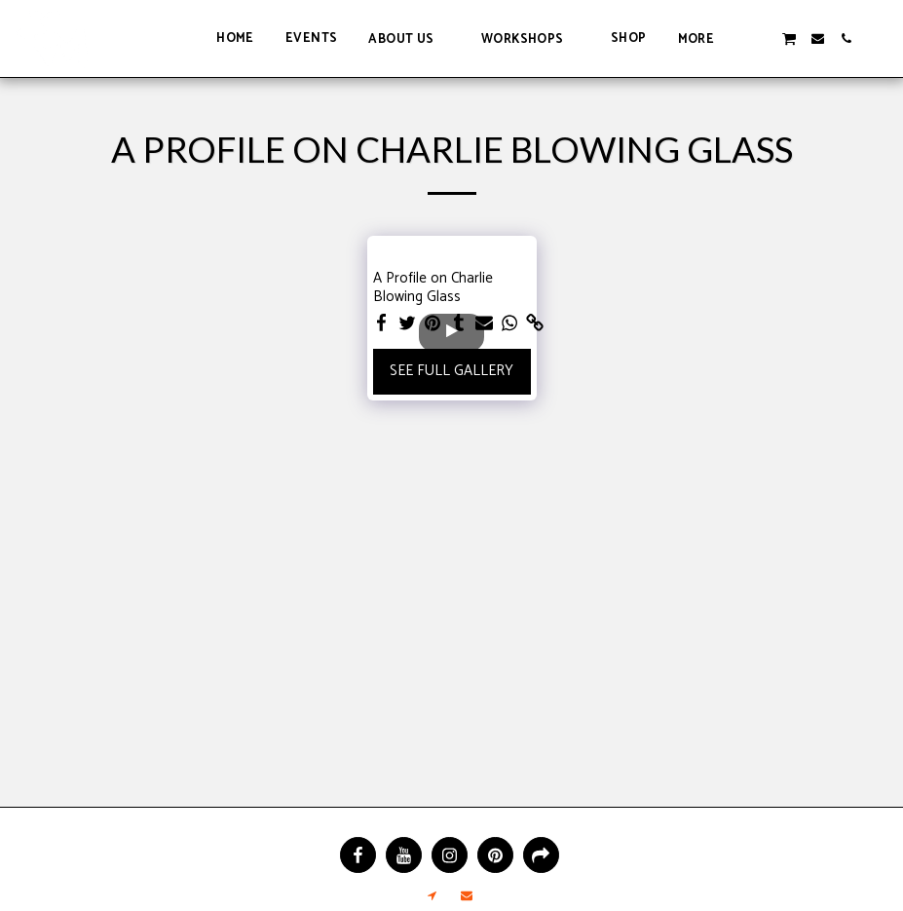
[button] (409, 38)
